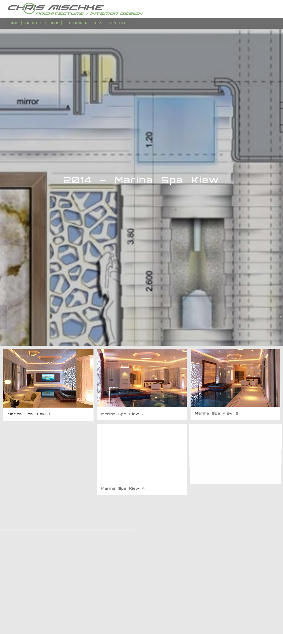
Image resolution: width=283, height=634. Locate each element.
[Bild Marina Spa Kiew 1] (50, 386)
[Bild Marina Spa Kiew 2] (143, 386)
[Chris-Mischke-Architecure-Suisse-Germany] (76, 9)
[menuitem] (14, 23)
